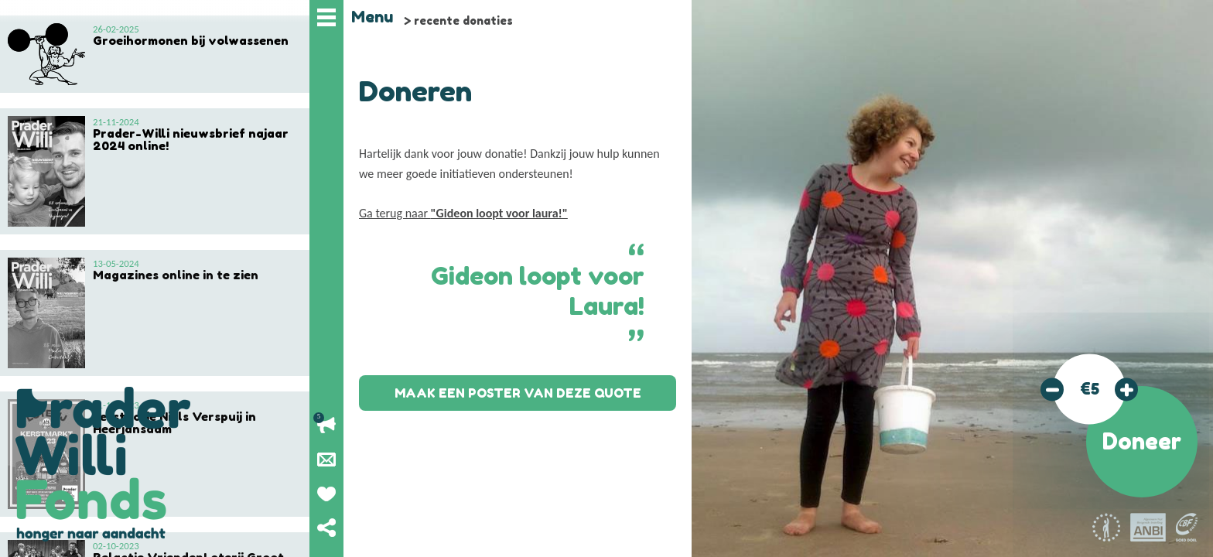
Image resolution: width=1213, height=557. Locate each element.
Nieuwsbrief (326, 460)
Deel (326, 528)
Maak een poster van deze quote (518, 393)
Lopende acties (326, 425)
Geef (326, 494)
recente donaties (463, 20)
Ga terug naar (463, 213)
